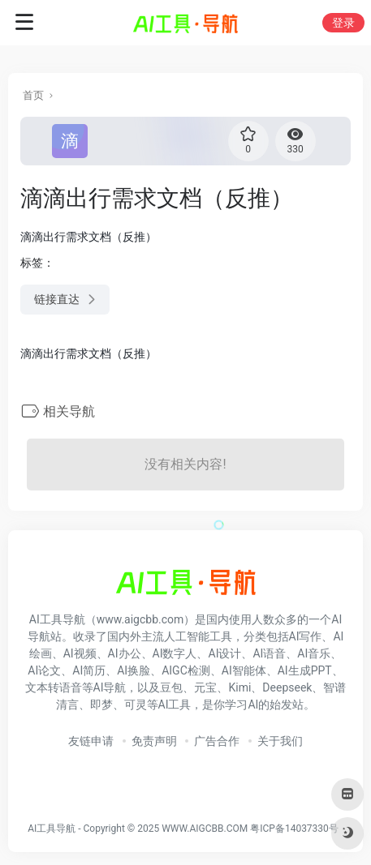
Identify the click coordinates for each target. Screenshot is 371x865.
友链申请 (91, 740)
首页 (33, 95)
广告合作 (216, 740)
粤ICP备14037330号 (294, 828)
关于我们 (280, 740)
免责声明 (154, 740)
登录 (343, 22)
